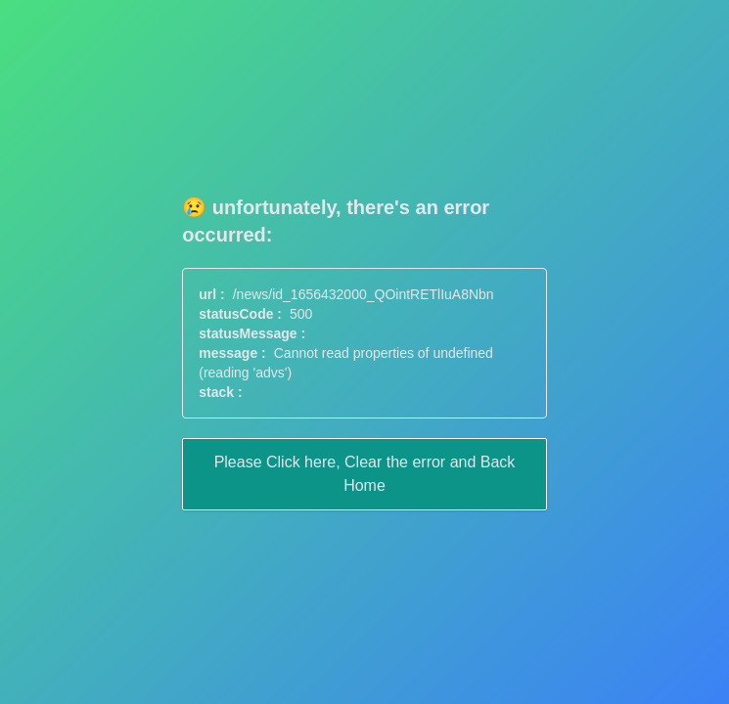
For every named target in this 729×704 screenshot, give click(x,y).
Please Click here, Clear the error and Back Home (365, 474)
